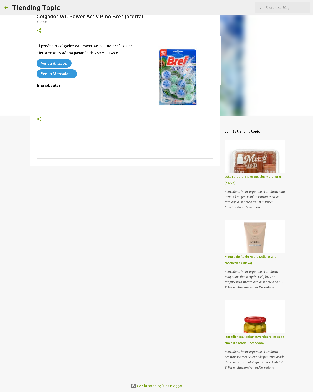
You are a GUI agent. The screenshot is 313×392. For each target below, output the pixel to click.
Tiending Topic (36, 7)
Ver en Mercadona (57, 74)
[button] (39, 31)
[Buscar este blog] (287, 7)
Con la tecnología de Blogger (156, 386)
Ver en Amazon (54, 63)
